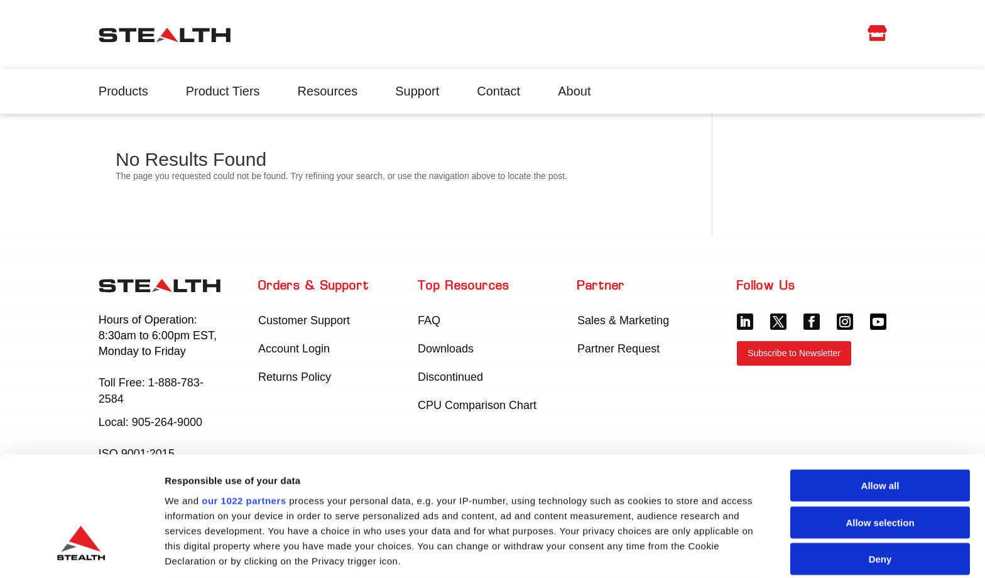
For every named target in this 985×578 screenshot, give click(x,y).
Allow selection (880, 430)
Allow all (880, 394)
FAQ (429, 320)
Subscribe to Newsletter (794, 353)
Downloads (446, 348)
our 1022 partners (244, 408)
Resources (328, 91)
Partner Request (618, 348)
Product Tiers (223, 91)
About (574, 91)
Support (417, 91)
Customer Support (304, 320)
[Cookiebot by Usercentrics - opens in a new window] (81, 553)
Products (123, 91)
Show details (659, 553)
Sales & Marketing (623, 320)
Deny (880, 467)
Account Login (294, 348)
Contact (498, 91)
